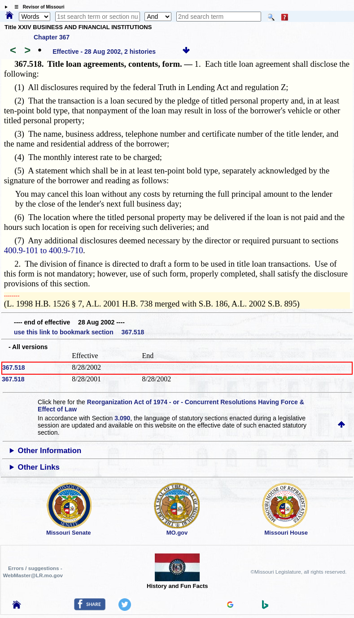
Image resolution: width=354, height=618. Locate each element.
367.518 (13, 367)
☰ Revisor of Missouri (37, 6)
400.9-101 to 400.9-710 (43, 250)
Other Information (50, 450)
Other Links (39, 467)
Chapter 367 (52, 37)
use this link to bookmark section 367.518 (79, 332)
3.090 (122, 418)
